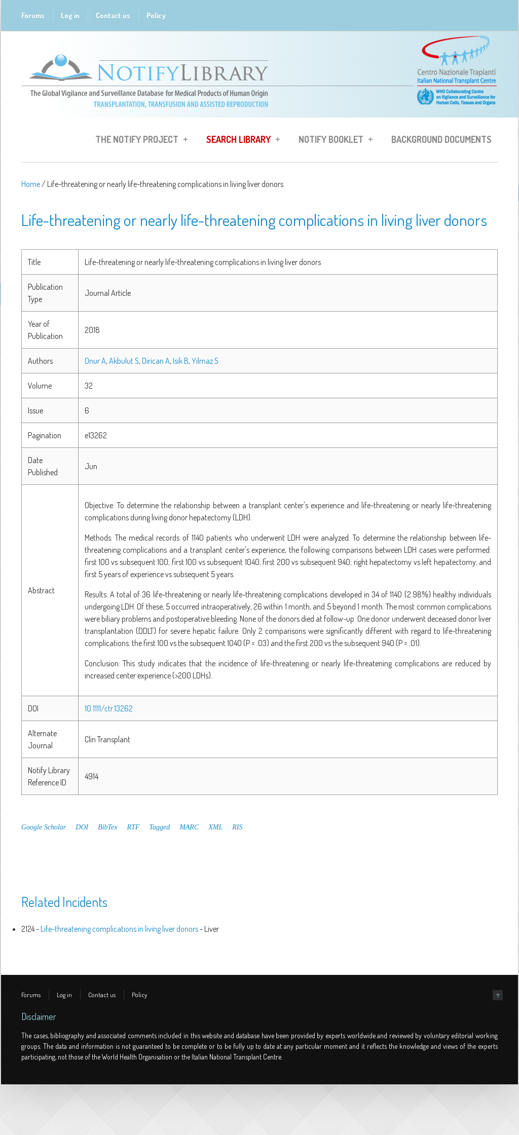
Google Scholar (43, 827)
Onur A (95, 361)
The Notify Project (138, 141)
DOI (82, 827)
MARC (189, 827)
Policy (156, 15)
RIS (237, 827)
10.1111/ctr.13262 (109, 708)
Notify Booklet (332, 141)
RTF (133, 827)
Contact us (113, 15)
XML (215, 827)
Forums (33, 15)
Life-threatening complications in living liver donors (119, 929)
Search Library (240, 141)
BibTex (107, 827)
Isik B (181, 361)
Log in (70, 15)
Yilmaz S (205, 361)
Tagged (159, 827)
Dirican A (156, 361)
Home (30, 184)
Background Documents (441, 139)
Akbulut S (124, 361)
